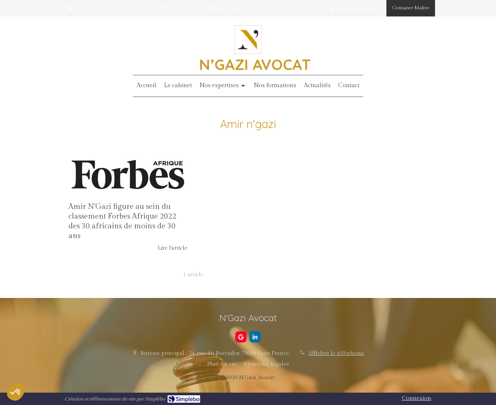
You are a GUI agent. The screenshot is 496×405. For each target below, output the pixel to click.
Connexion (416, 398)
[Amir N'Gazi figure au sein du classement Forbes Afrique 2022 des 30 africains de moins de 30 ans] (127, 174)
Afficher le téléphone (359, 8)
